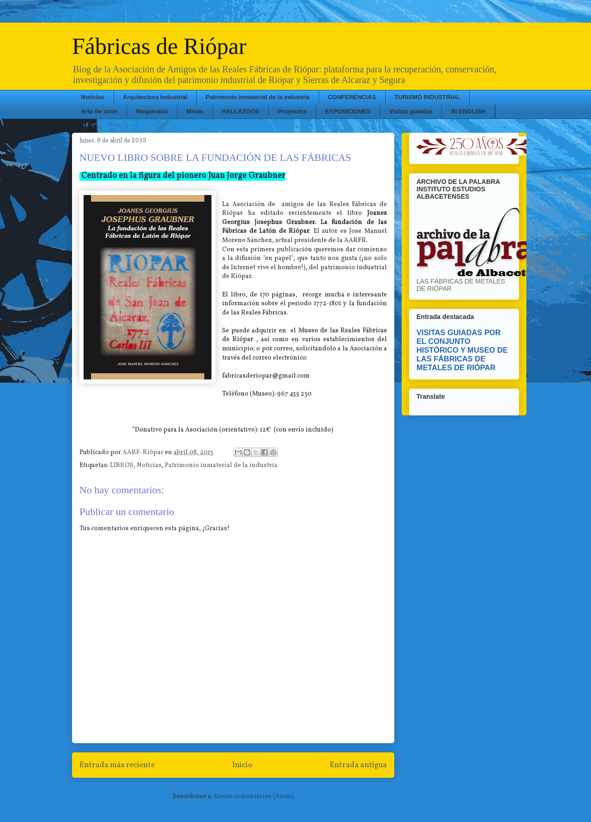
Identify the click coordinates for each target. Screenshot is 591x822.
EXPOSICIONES (347, 111)
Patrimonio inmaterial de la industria (258, 97)
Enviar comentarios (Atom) (254, 796)
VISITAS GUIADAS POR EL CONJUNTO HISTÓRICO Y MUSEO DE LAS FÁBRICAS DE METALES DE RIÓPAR (462, 350)
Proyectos (292, 111)
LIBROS (121, 465)
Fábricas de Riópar (159, 46)
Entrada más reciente (117, 765)
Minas (195, 111)
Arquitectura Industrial (155, 97)
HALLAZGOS (240, 111)
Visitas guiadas (410, 111)
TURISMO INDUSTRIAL (427, 97)
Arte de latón (99, 111)
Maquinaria (152, 111)
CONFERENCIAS (352, 97)
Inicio (242, 765)
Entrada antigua (358, 765)
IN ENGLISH (468, 111)
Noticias (93, 97)
